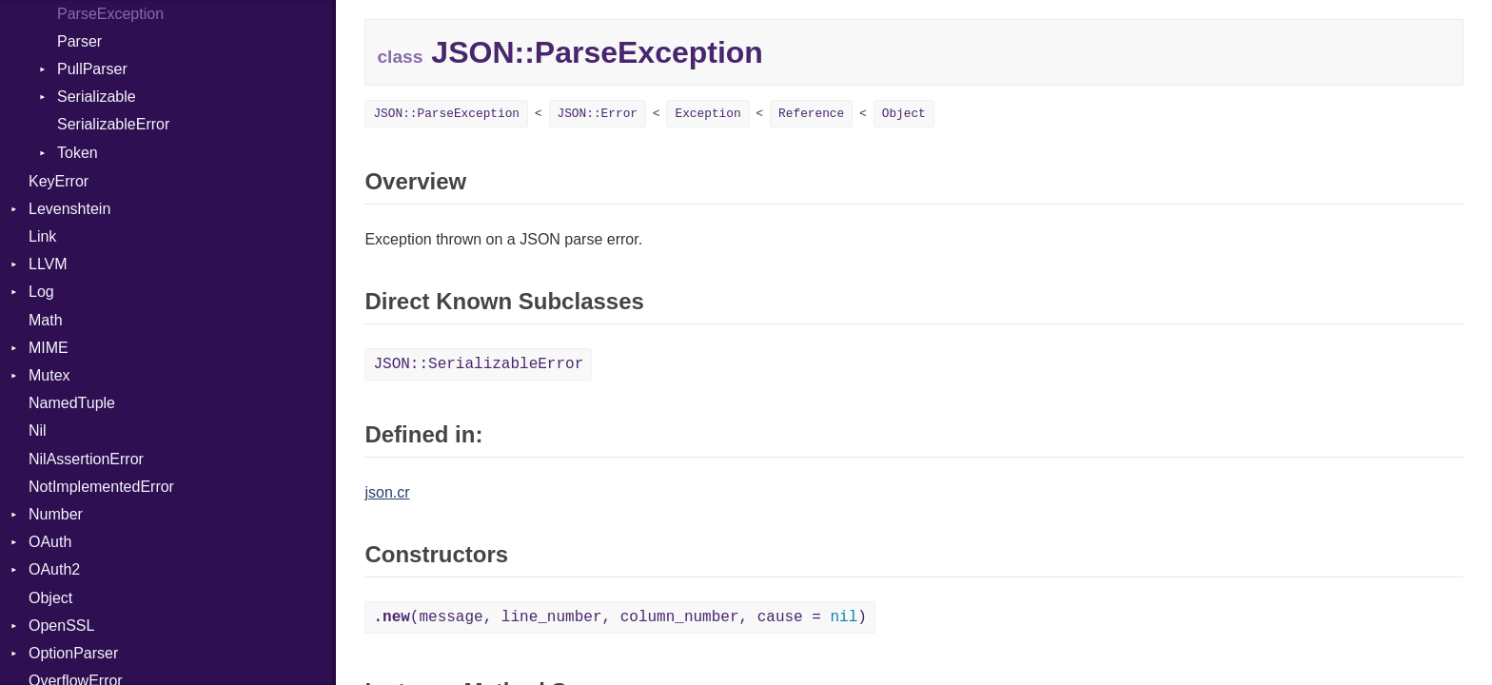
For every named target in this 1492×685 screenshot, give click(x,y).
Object (50, 598)
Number (56, 514)
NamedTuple (72, 403)
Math (46, 320)
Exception (707, 114)
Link (42, 236)
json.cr (386, 492)
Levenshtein (69, 209)
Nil (38, 430)
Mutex (49, 375)
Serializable (96, 96)
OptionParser (73, 653)
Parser (79, 41)
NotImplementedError (101, 487)
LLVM (48, 264)
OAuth (50, 542)
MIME (49, 348)
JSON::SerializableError (478, 364)
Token (77, 153)
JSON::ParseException (446, 114)
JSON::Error (598, 114)
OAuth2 (54, 569)
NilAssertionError (86, 459)
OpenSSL (61, 625)
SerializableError (113, 124)
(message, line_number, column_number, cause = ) (620, 617)
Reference (811, 114)
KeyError (58, 181)
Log (41, 292)
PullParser (92, 69)
